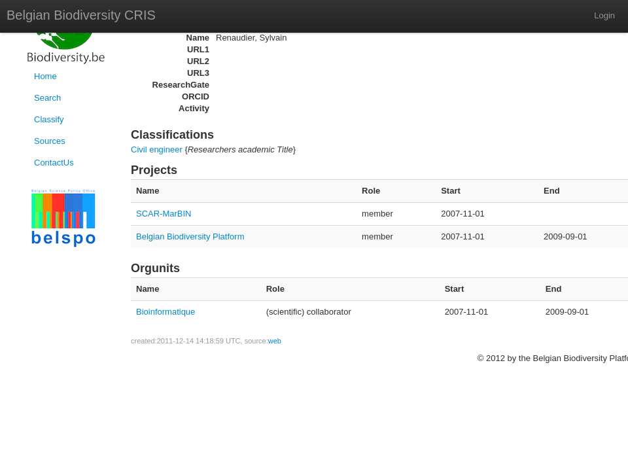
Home (45, 76)
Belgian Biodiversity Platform (190, 236)
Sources (49, 141)
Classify (49, 119)
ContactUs (54, 162)
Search (47, 98)
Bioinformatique (165, 312)
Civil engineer (157, 149)
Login (604, 15)
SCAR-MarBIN (164, 213)
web (274, 341)
